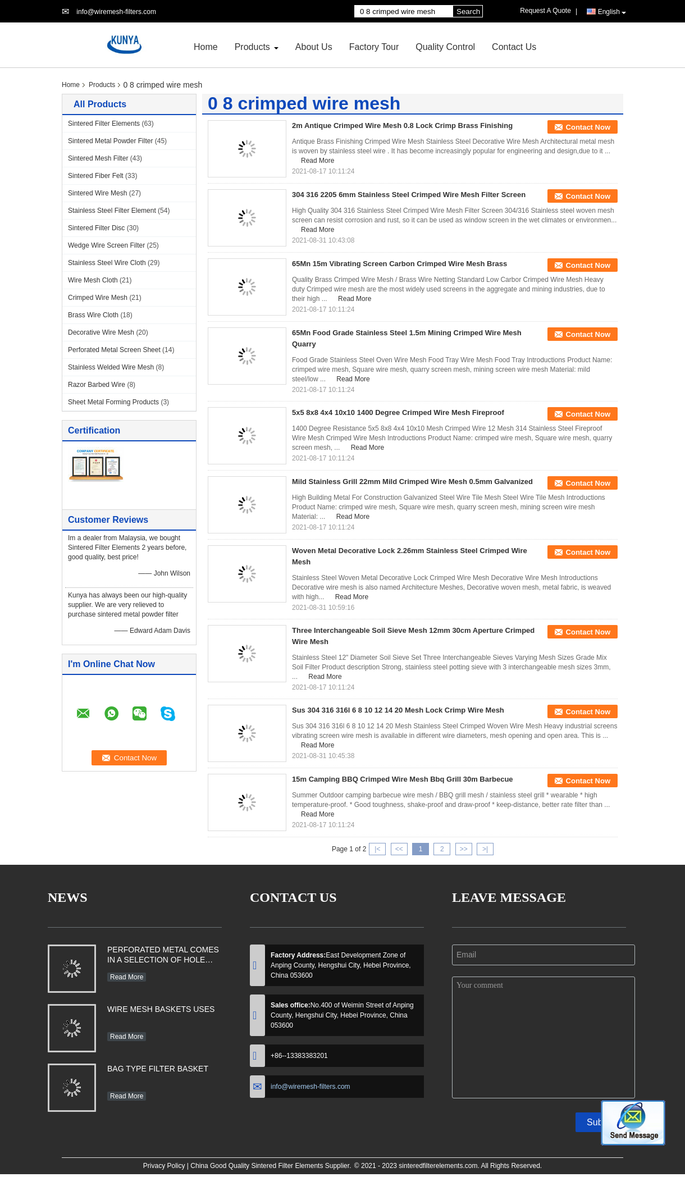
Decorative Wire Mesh (101, 332)
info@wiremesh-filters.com (116, 12)
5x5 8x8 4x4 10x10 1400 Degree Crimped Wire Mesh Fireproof (398, 412)
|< (377, 849)
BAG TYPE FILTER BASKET (157, 1068)
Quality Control (445, 47)
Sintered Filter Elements (104, 123)
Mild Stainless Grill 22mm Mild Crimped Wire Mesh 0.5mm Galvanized (412, 481)
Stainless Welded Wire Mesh (111, 367)
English (612, 12)
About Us (313, 47)
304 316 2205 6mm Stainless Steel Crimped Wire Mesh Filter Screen (409, 194)
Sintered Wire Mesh (97, 193)
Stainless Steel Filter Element (112, 211)
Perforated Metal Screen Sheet (114, 350)
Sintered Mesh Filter (98, 158)
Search (468, 11)
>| (485, 849)
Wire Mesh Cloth (93, 280)
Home (206, 47)
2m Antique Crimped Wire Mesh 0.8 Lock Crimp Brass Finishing (402, 125)
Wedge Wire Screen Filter (106, 245)
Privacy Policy (164, 1166)
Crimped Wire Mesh (97, 298)
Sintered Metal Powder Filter (110, 141)
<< (399, 849)
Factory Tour (374, 47)
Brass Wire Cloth (93, 315)
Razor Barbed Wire (96, 385)
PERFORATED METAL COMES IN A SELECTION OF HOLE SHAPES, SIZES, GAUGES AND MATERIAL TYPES (163, 955)
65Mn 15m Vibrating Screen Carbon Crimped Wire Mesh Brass (399, 263)
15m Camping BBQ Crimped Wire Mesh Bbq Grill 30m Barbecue (402, 779)
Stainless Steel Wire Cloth (107, 263)
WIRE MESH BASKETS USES (160, 1009)
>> (464, 849)
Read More (317, 161)
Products (252, 47)
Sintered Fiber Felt (96, 176)
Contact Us (514, 47)
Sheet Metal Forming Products (113, 402)
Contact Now (588, 127)
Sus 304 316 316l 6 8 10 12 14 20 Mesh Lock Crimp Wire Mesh (398, 710)
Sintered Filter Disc (96, 228)
